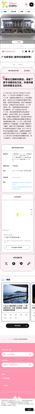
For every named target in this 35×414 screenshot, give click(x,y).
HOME (17, 46)
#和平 (14, 64)
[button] (17, 214)
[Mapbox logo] (4, 42)
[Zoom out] (31, 212)
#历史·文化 (20, 64)
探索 (21, 46)
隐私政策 (27, 403)
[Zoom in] (31, 210)
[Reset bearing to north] (31, 214)
